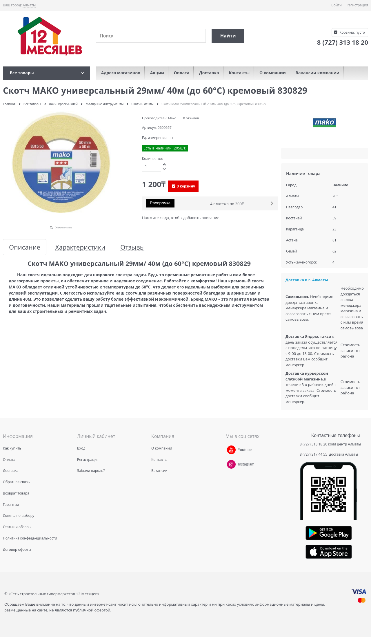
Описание (24, 247)
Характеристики (80, 247)
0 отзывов (191, 118)
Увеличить (63, 227)
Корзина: (352, 32)
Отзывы (132, 247)
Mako (172, 118)
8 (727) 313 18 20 (313, 444)
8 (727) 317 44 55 (314, 454)
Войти (336, 5)
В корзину (186, 186)
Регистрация (357, 5)
